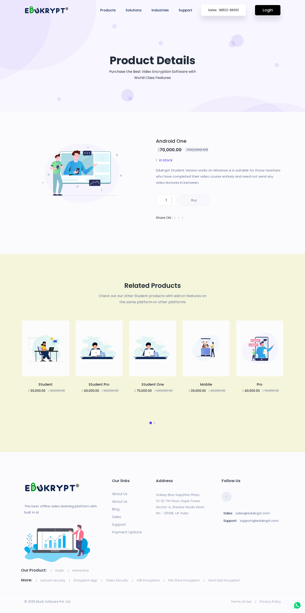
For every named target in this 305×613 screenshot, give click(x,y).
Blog (116, 509)
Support (185, 10)
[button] (151, 423)
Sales (116, 517)
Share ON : (164, 217)
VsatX (59, 570)
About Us (119, 494)
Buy (194, 200)
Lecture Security (53, 580)
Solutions (134, 10)
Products (108, 10)
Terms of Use (241, 601)
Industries (160, 10)
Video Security (117, 580)
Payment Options (127, 532)
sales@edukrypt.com (252, 513)
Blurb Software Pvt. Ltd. (53, 601)
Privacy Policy (270, 601)
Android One (171, 141)
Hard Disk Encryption (224, 580)
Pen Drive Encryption (184, 580)
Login (267, 10)
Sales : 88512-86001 (223, 10)
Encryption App (85, 580)
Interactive (80, 570)
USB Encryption (148, 580)
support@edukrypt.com (259, 520)
